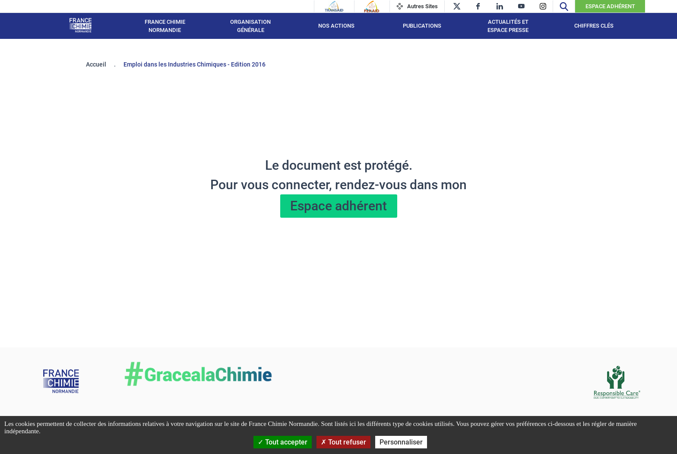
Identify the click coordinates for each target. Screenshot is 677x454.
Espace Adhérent (610, 6)
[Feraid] (371, 6)
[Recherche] (564, 6)
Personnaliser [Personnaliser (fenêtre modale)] (401, 442)
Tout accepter (282, 442)
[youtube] (521, 6)
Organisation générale (250, 26)
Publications (422, 25)
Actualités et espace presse (507, 26)
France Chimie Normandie (165, 26)
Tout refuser (343, 442)
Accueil (96, 64)
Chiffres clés (594, 25)
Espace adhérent (338, 205)
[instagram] (543, 6)
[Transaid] (334, 6)
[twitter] (456, 6)
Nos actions (336, 25)
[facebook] (478, 6)
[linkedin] (499, 6)
